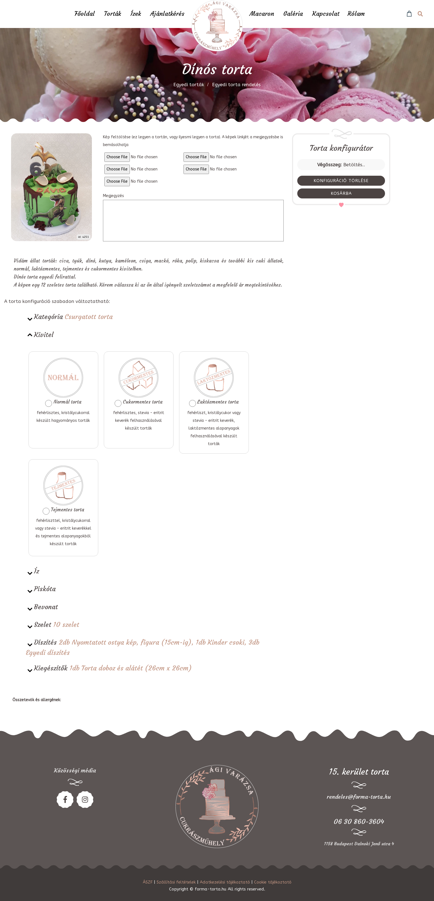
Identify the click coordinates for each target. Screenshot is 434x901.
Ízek (135, 13)
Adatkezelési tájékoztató (225, 882)
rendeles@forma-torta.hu (359, 796)
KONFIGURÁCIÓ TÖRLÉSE (341, 180)
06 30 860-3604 (359, 822)
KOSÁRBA (341, 193)
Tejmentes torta (63, 490)
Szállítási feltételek (176, 882)
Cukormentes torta (138, 382)
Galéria (293, 13)
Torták (112, 13)
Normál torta (63, 382)
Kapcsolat (325, 13)
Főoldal (84, 13)
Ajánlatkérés (167, 13)
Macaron (262, 13)
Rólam (356, 13)
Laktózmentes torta (214, 382)
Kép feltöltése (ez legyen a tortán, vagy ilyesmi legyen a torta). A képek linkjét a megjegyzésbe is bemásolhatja (193, 141)
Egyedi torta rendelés (236, 84)
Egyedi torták (188, 84)
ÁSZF (148, 882)
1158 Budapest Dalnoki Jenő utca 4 (359, 843)
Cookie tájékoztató (272, 882)
